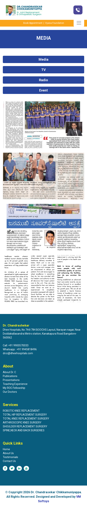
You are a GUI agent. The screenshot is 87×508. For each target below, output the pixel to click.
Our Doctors (10, 391)
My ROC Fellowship (14, 387)
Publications (10, 376)
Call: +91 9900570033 (15, 345)
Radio (43, 80)
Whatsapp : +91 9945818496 (20, 349)
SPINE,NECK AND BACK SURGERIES (23, 430)
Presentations (11, 380)
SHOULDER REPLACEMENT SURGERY (25, 426)
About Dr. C (9, 372)
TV (43, 70)
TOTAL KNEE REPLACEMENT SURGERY (26, 418)
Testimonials (10, 457)
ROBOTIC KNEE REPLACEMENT (21, 410)
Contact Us (9, 461)
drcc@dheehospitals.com (18, 353)
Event (43, 90)
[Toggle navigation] (79, 23)
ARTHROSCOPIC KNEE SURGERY (22, 422)
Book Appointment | (34, 23)
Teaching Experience (15, 383)
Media (43, 59)
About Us (8, 453)
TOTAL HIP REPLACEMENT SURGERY (25, 414)
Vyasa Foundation (54, 23)
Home (6, 449)
